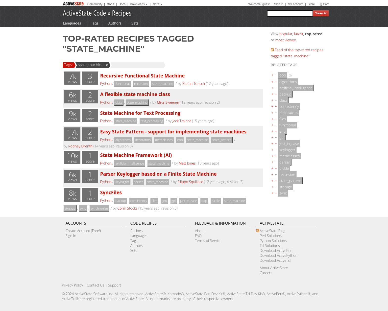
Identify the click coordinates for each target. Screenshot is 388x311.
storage (70, 208)
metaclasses (164, 140)
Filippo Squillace (190, 181)
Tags (94, 23)
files (154, 200)
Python (105, 83)
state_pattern (221, 140)
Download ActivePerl (276, 250)
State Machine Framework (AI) (136, 155)
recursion (141, 83)
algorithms (123, 140)
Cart (326, 4)
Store (311, 4)
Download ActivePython (278, 255)
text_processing (152, 121)
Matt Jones (187, 163)
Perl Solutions (271, 235)
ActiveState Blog (272, 230)
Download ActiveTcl (275, 260)
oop (180, 140)
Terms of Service (208, 240)
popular (285, 33)
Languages (72, 23)
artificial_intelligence (129, 163)
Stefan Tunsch (193, 83)
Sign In (278, 4)
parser (138, 182)
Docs (122, 4)
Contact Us (95, 285)
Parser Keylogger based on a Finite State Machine (158, 173)
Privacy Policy (72, 285)
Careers (266, 272)
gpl (173, 200)
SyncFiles (111, 192)
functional (122, 83)
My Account (295, 4)
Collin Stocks (127, 208)
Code (110, 4)
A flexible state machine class (135, 94)
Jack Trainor (181, 121)
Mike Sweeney (168, 102)
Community (94, 4)
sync (83, 208)
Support (114, 285)
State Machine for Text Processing (140, 113)
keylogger (122, 182)
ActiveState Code (84, 13)
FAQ (198, 235)
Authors (114, 23)
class (118, 102)
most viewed (285, 39)
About (200, 230)
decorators (143, 140)
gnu (164, 200)
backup (120, 200)
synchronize (99, 208)
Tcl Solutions (270, 245)
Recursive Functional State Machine (142, 75)
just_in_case (188, 200)
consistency (138, 200)
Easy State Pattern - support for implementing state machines (173, 131)
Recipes (121, 13)
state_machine (90, 65)
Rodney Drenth (80, 146)
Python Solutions (273, 240)
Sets (135, 23)
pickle (216, 200)
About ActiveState (274, 267)
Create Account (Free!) (83, 230)
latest (298, 33)
